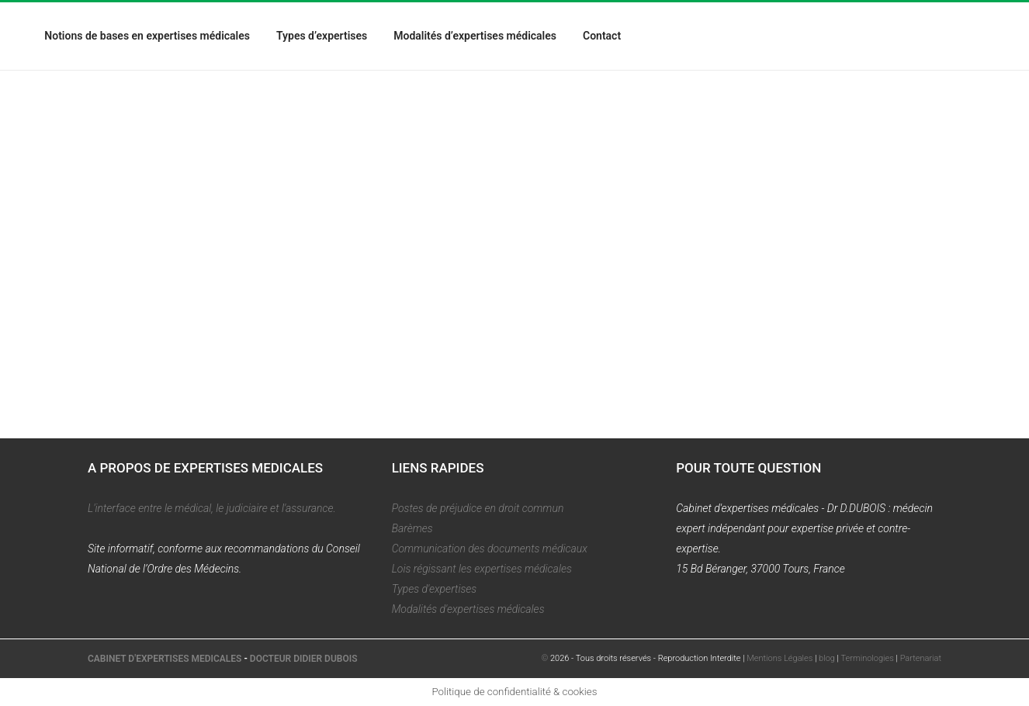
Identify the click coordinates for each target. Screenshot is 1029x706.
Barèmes (412, 528)
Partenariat (920, 658)
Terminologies (867, 658)
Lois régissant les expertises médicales (482, 568)
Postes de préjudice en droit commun (478, 508)
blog (827, 658)
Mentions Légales (779, 658)
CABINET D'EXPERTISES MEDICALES (164, 658)
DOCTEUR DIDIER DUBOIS (304, 658)
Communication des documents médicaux (489, 548)
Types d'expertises (434, 589)
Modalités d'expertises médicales (468, 609)
